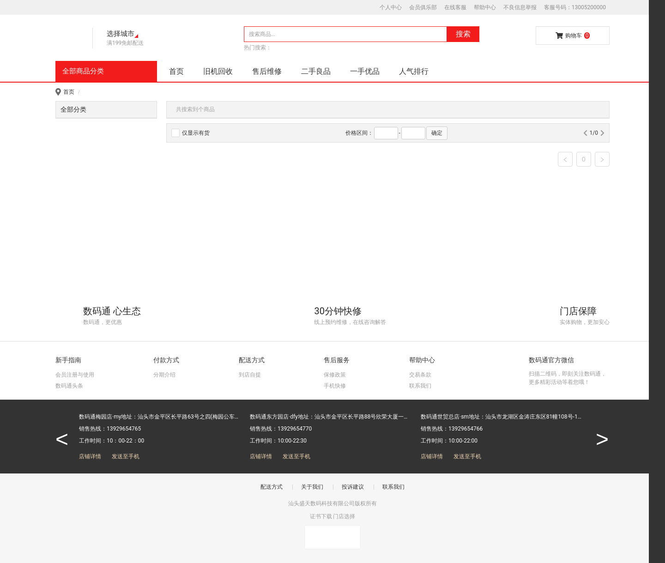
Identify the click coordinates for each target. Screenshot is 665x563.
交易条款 (420, 374)
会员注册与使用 (74, 374)
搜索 (463, 34)
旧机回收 (218, 71)
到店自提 (250, 374)
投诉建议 (353, 487)
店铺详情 (90, 456)
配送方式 (271, 487)
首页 (176, 71)
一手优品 (365, 71)
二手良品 (316, 71)
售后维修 (267, 71)
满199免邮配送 (125, 43)
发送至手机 (125, 456)
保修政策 (335, 374)
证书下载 (321, 516)
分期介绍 (164, 374)
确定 (436, 133)
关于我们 (312, 487)
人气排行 (414, 71)
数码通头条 (69, 386)
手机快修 (335, 386)
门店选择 (344, 516)
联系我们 (420, 386)
